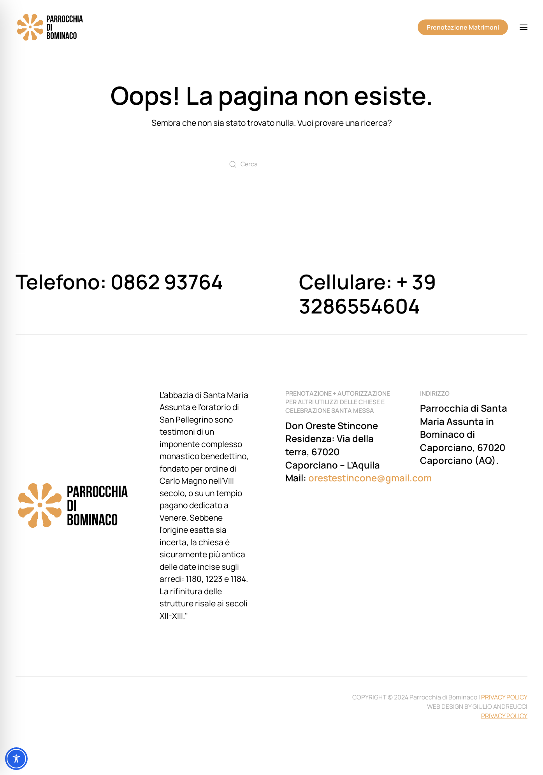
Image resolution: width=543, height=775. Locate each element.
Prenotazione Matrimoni (463, 27)
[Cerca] (271, 164)
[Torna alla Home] (51, 27)
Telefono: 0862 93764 (119, 282)
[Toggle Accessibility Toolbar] (16, 758)
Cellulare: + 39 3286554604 (367, 294)
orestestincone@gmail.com (370, 477)
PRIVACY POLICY (504, 697)
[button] (523, 27)
